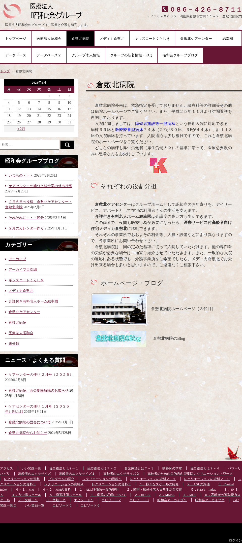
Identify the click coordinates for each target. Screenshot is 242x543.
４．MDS (189, 495)
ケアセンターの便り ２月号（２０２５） (41, 375)
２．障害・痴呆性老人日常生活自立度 (154, 489)
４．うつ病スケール (26, 495)
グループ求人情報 (86, 55)
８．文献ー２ (56, 500)
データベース (15, 55)
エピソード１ (84, 500)
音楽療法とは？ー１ (64, 468)
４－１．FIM (24, 489)
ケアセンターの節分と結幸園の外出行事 (40, 186)
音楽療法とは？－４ (205, 468)
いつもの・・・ (21, 175)
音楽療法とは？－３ (139, 468)
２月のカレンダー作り (26, 228)
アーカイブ (17, 259)
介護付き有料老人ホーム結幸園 (33, 301)
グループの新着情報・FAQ (131, 55)
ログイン (235, 540)
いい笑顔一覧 (31, 468)
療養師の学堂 (172, 468)
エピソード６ (90, 505)
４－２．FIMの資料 (56, 489)
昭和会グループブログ (180, 55)
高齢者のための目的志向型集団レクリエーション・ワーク (190, 474)
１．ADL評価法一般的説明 (98, 489)
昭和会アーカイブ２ (210, 500)
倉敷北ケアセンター (196, 39)
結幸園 (229, 39)
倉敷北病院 (80, 39)
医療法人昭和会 (49, 39)
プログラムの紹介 (61, 479)
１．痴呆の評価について (108, 495)
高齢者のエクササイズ (34, 474)
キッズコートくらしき (152, 39)
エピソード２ (111, 500)
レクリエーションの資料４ (64, 484)
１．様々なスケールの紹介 (159, 484)
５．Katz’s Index (203, 489)
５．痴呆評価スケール (65, 495)
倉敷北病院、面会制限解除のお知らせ (39, 390)
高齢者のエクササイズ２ (121, 474)
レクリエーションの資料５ (111, 484)
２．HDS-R (142, 495)
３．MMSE (166, 495)
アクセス (6, 468)
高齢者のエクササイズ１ (77, 474)
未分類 (14, 344)
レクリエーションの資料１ (102, 479)
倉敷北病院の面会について (30, 422)
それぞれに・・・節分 (26, 218)
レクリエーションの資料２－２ (207, 479)
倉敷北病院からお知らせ (28, 433)
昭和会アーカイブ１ (172, 500)
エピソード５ (62, 505)
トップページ (15, 39)
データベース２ (49, 55)
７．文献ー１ (28, 500)
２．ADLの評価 (198, 484)
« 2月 (21, 129)
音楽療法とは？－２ (101, 468)
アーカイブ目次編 (23, 270)
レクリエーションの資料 (22, 479)
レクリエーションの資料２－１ (153, 479)
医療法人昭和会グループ (44, 10)
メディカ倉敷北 (112, 39)
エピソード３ (139, 500)
